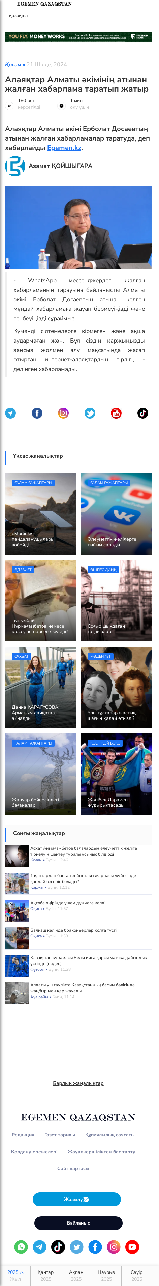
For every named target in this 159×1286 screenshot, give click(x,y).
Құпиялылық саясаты (110, 1135)
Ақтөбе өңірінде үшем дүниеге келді (67, 903)
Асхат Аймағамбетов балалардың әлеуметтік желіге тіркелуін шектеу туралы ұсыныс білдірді (83, 851)
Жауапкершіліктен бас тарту (101, 1152)
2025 (15, 1276)
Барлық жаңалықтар (78, 1083)
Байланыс (78, 1223)
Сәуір (136, 1276)
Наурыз (106, 1276)
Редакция (23, 1135)
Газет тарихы (59, 1135)
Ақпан (76, 1276)
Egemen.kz (64, 147)
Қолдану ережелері (34, 1152)
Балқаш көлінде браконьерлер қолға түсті (73, 930)
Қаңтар (45, 1276)
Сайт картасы (73, 1168)
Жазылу (77, 1199)
